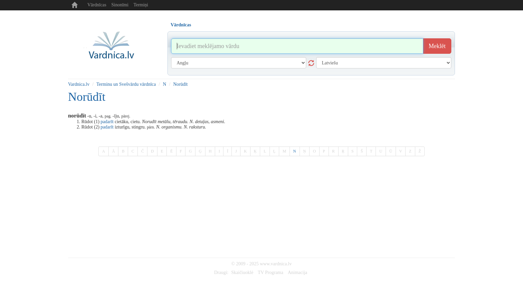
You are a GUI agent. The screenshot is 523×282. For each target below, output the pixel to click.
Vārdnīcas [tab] (181, 24)
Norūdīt (180, 84)
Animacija (297, 272)
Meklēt (437, 46)
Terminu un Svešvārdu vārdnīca (126, 84)
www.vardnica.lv (276, 263)
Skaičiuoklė (242, 272)
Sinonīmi (119, 4)
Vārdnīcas (96, 4)
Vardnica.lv (78, 84)
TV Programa (270, 272)
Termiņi (140, 4)
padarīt (107, 121)
